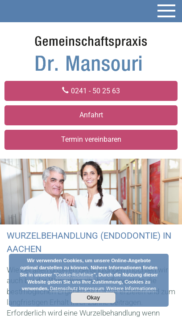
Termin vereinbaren (91, 139)
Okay (93, 298)
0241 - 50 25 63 (95, 91)
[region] (91, 191)
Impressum (91, 289)
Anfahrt (91, 115)
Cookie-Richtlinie (74, 275)
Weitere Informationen (131, 289)
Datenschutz (64, 289)
